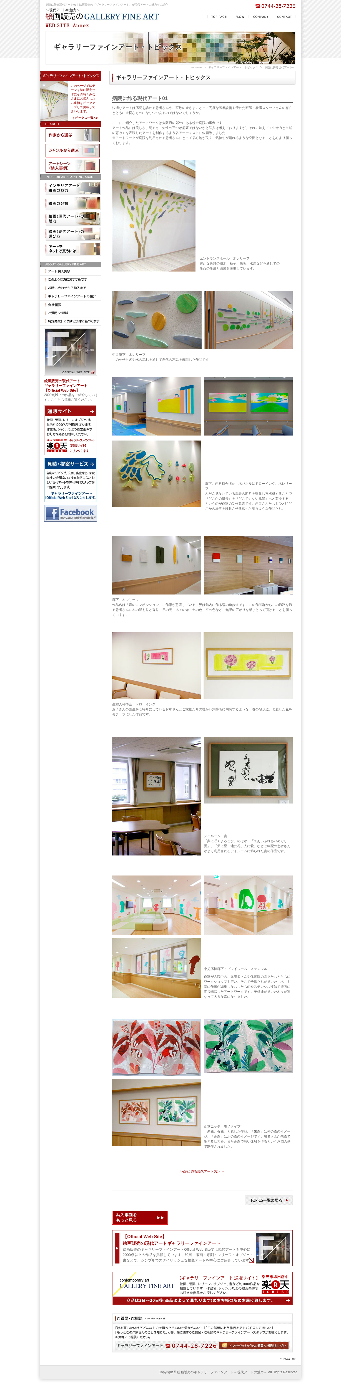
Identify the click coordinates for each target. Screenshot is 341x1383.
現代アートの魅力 (73, 219)
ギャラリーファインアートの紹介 (70, 296)
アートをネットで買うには (73, 249)
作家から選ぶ (73, 135)
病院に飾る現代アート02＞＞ (202, 1171)
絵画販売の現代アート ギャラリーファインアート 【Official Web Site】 (65, 385)
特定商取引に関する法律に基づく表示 (70, 321)
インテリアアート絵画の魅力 (73, 188)
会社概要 (70, 305)
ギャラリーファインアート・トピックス (233, 67)
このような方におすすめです (70, 280)
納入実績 (70, 271)
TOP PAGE (195, 67)
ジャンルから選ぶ (73, 151)
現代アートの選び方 (73, 234)
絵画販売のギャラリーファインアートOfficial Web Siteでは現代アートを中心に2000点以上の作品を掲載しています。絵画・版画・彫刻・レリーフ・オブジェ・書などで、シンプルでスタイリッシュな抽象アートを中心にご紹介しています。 (188, 1248)
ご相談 (70, 313)
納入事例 (73, 166)
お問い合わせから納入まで (70, 288)
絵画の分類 (73, 203)
